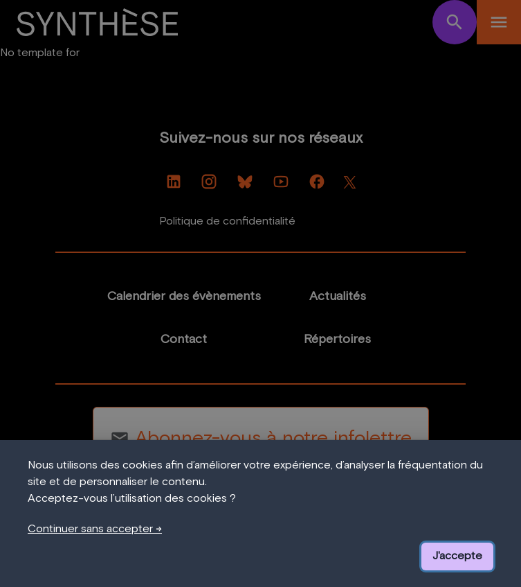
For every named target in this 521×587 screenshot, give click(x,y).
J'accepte (457, 555)
